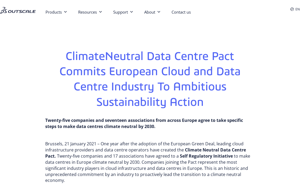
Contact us (181, 12)
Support (123, 11)
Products (56, 11)
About (152, 11)
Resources (90, 11)
